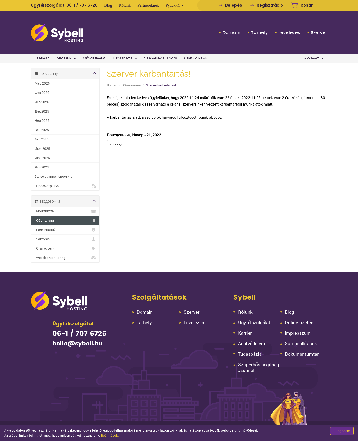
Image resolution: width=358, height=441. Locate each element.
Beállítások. (110, 435)
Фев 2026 (42, 93)
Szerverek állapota (160, 58)
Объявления (94, 58)
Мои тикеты (65, 211)
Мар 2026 (42, 83)
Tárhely (259, 33)
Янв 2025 (42, 167)
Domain (231, 33)
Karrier (245, 333)
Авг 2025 (42, 139)
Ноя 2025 (42, 120)
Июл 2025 (42, 148)
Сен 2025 (42, 130)
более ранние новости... (53, 176)
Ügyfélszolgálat (254, 322)
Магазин (66, 58)
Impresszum (298, 333)
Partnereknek (148, 5)
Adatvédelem (251, 343)
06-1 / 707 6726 (82, 5)
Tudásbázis (124, 58)
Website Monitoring (65, 258)
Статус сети (65, 248)
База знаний (65, 230)
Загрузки (65, 239)
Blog (108, 5)
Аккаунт (314, 58)
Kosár (307, 5)
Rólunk (125, 5)
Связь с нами (195, 58)
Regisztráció (270, 5)
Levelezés (289, 33)
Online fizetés (299, 322)
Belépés (233, 5)
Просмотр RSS (65, 186)
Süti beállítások (301, 343)
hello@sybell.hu (77, 344)
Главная (41, 58)
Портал (112, 85)
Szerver (319, 33)
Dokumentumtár (302, 354)
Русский (174, 5)
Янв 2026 (42, 102)
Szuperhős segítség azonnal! (258, 367)
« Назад (116, 144)
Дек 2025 (42, 111)
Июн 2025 (42, 158)
